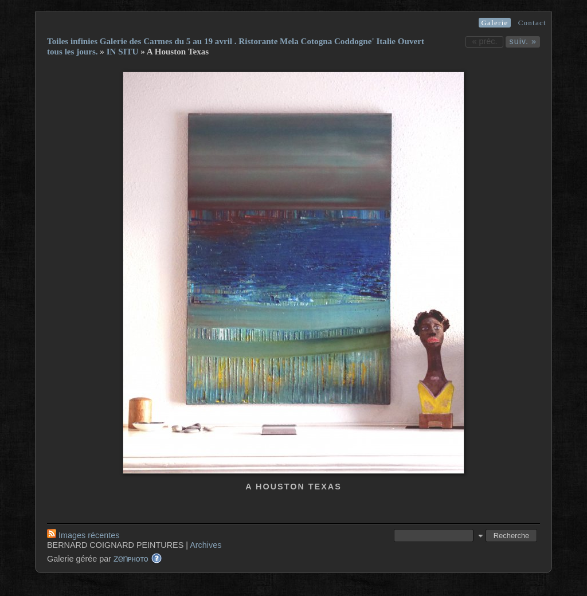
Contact (532, 22)
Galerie (494, 22)
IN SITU (123, 51)
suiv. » (523, 41)
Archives (205, 545)
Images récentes (83, 535)
